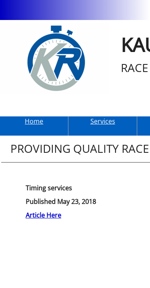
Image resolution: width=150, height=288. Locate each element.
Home (34, 121)
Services (102, 121)
